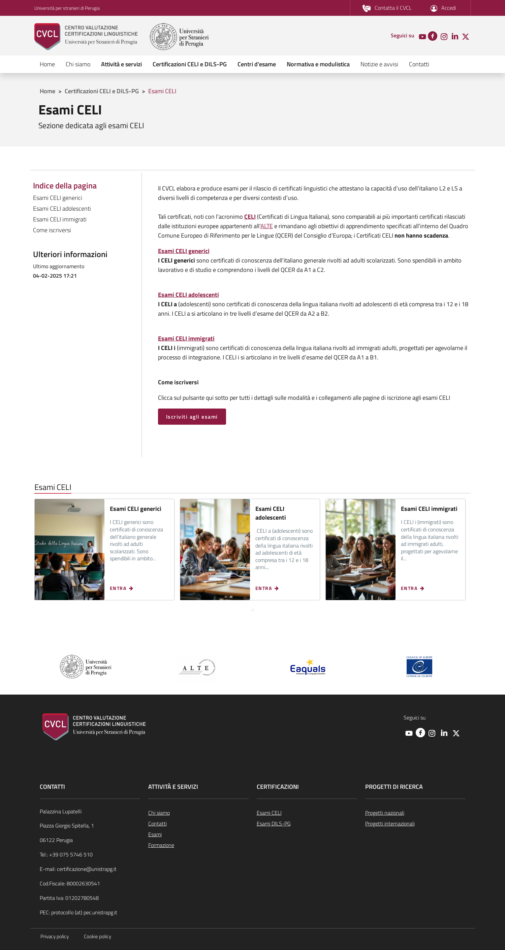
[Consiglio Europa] (419, 665)
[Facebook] (432, 35)
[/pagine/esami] (198, 834)
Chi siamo (78, 64)
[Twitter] (465, 36)
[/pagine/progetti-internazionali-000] (415, 823)
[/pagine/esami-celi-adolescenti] (188, 294)
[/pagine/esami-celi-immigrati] (186, 338)
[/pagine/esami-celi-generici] (184, 250)
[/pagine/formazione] (198, 845)
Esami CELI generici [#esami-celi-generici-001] (57, 197)
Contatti (419, 64)
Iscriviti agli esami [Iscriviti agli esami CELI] (192, 417)
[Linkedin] (454, 36)
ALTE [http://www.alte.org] (266, 226)
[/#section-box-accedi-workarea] (443, 8)
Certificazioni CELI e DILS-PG (190, 64)
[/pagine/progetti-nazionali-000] (415, 812)
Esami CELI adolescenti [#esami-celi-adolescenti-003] (62, 208)
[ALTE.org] (197, 667)
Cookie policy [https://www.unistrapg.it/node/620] (97, 936)
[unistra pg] (179, 37)
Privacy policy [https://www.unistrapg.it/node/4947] (54, 936)
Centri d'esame (257, 64)
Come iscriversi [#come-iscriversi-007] (52, 230)
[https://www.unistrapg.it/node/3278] (250, 216)
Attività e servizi (121, 64)
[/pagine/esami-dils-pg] (307, 823)
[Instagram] (444, 36)
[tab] (252, 610)
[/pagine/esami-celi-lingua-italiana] (307, 812)
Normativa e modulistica (318, 64)
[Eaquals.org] (308, 667)
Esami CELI (162, 91)
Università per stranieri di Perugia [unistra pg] (67, 7)
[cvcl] (91, 37)
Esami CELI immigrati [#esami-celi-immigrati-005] (60, 219)
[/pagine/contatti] (387, 8)
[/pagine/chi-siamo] (198, 812)
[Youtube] (422, 36)
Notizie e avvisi (379, 64)
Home (47, 64)
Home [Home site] (47, 91)
